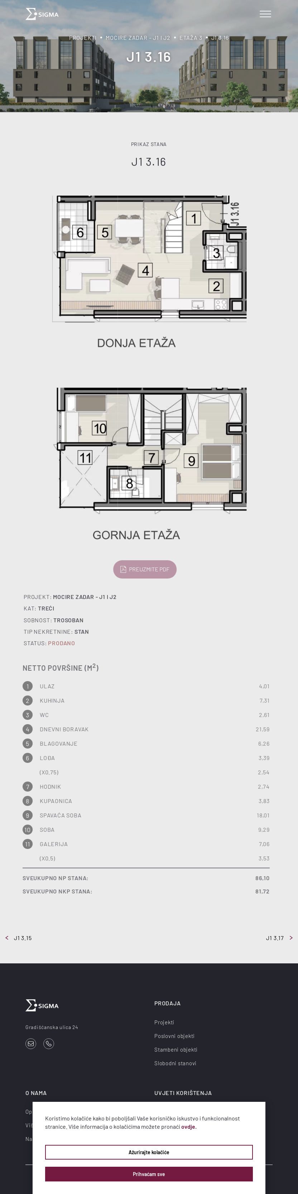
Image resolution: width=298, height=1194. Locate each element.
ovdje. (189, 1126)
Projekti (83, 37)
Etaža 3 (190, 37)
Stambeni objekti (176, 1049)
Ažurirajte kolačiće (149, 1152)
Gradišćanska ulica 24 (51, 1027)
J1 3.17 (279, 937)
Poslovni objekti (174, 1036)
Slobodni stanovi (175, 1063)
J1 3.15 (18, 937)
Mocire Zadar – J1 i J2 (138, 37)
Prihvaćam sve (149, 1174)
